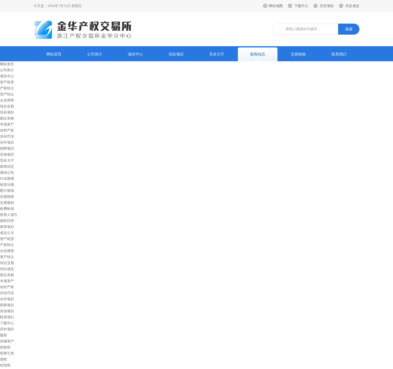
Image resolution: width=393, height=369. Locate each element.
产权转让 (7, 88)
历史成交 (352, 6)
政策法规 (7, 185)
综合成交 (7, 269)
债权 (3, 359)
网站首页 (53, 54)
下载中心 (301, 6)
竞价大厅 (216, 54)
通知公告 (7, 172)
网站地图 (276, 6)
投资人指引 (9, 215)
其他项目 (7, 154)
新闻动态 (257, 54)
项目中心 (135, 54)
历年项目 (7, 329)
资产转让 (7, 94)
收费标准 (7, 209)
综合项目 (176, 54)
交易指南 (298, 54)
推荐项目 (7, 227)
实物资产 (7, 341)
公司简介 (94, 54)
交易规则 (7, 203)
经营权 (5, 365)
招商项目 (7, 148)
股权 (3, 335)
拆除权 (5, 347)
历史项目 (327, 6)
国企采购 (7, 118)
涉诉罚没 (7, 136)
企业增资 (7, 100)
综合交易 (7, 106)
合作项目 (7, 142)
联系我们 (339, 54)
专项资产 (7, 124)
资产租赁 (7, 82)
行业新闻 (7, 178)
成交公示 (7, 233)
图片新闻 (7, 191)
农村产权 (7, 130)
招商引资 (7, 353)
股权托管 (7, 221)
